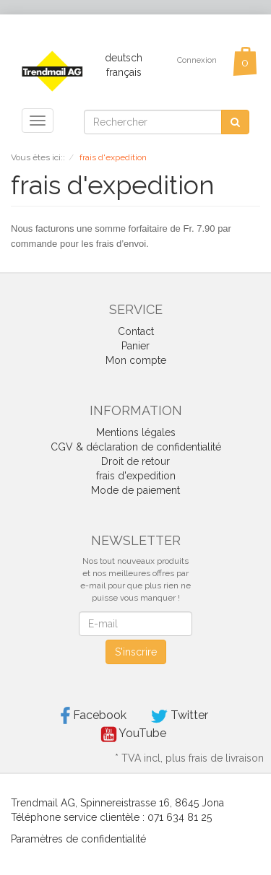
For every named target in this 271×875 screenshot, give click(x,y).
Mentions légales (136, 432)
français (124, 72)
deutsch (123, 58)
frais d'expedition (136, 476)
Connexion (197, 60)
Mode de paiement (135, 490)
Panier (135, 346)
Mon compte (136, 360)
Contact (136, 331)
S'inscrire (136, 652)
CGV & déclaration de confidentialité (136, 447)
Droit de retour (135, 461)
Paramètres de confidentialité (78, 839)
